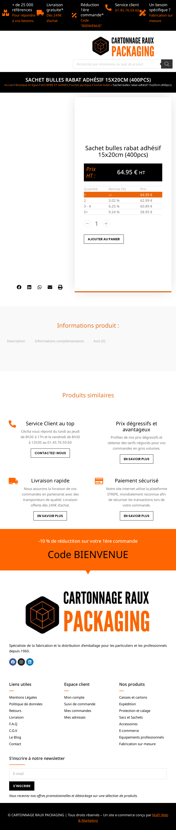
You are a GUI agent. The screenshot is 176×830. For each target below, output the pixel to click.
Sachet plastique (80, 85)
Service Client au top (50, 423)
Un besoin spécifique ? (159, 7)
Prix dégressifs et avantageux (136, 426)
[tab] (16, 340)
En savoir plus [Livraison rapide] (50, 516)
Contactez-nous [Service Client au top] (50, 453)
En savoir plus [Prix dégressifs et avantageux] (136, 459)
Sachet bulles (102, 85)
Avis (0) (99, 341)
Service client (127, 4)
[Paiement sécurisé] (98, 481)
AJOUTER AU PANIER (104, 239)
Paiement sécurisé (136, 480)
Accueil (9, 85)
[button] (19, 287)
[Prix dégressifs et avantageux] (98, 424)
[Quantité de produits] (97, 223)
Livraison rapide (50, 480)
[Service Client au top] (12, 424)
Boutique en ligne (27, 85)
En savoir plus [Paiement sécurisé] (136, 516)
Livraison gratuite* (55, 7)
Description (16, 341)
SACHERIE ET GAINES (54, 85)
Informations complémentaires (59, 341)
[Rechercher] (167, 64)
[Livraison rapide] (12, 481)
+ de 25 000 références (22, 7)
